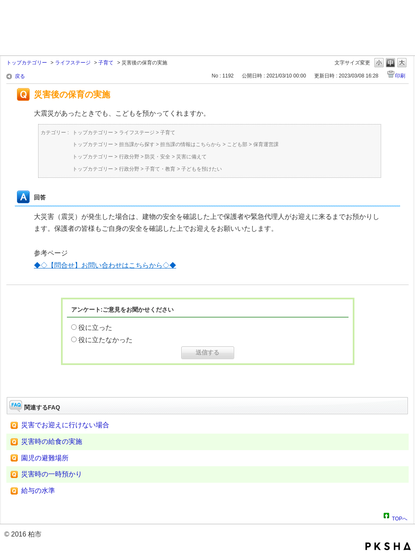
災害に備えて (191, 157)
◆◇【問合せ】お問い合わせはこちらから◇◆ (105, 265)
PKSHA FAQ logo (388, 546)
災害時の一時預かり (51, 474)
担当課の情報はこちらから (190, 144)
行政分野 (129, 157)
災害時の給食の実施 (51, 441)
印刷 (400, 76)
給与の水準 (38, 490)
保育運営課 (266, 144)
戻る (20, 76)
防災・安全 (157, 157)
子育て (105, 63)
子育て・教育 (160, 169)
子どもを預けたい (201, 169)
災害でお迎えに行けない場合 (65, 425)
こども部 (237, 144)
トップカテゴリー (26, 63)
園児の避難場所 (45, 458)
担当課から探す (137, 144)
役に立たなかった (105, 339)
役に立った (95, 327)
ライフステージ (73, 63)
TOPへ (399, 517)
